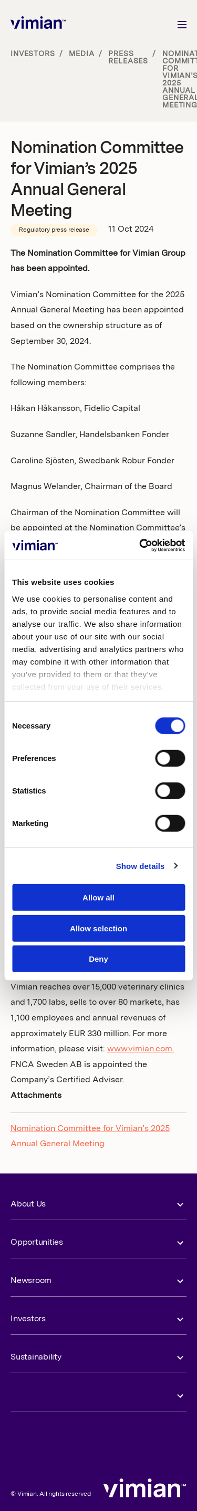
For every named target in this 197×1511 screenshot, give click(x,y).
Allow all (98, 897)
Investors (33, 54)
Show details (140, 865)
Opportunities (37, 1242)
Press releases (128, 57)
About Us (28, 1204)
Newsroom (31, 1281)
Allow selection (98, 927)
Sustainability (36, 1357)
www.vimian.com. (140, 1049)
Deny (98, 958)
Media (81, 54)
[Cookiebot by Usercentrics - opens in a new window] (140, 545)
